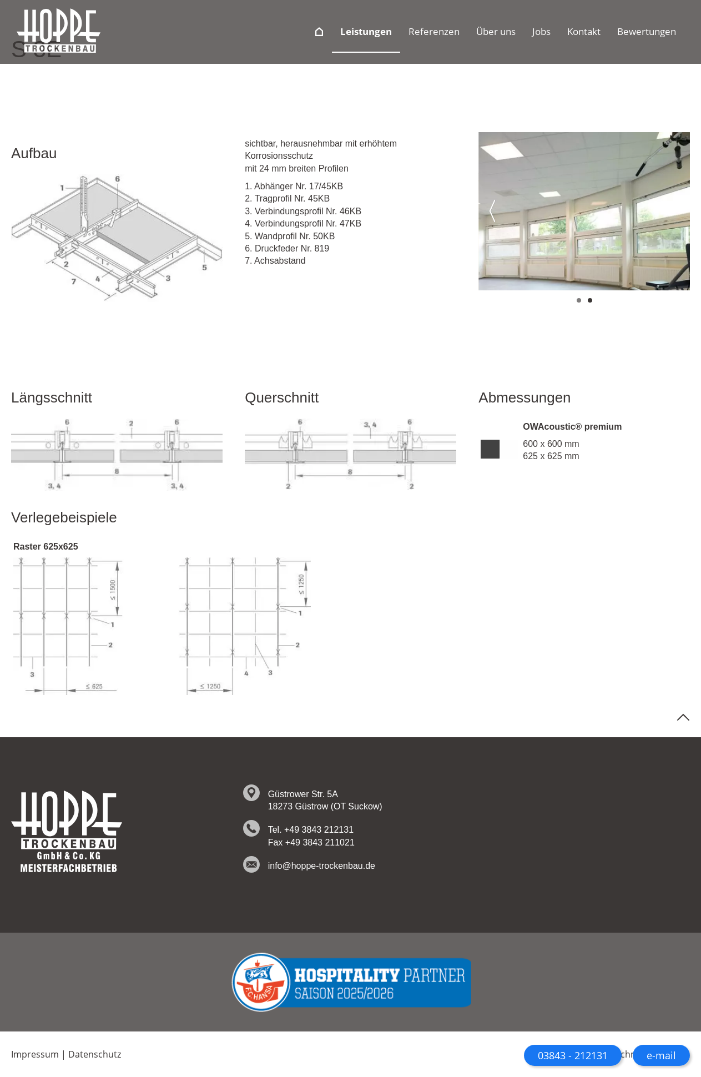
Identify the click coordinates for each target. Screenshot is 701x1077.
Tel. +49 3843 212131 (311, 829)
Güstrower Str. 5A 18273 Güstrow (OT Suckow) (325, 800)
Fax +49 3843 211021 (311, 842)
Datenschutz (94, 1054)
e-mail (661, 1055)
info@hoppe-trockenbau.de (321, 865)
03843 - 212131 (573, 1055)
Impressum (35, 1054)
